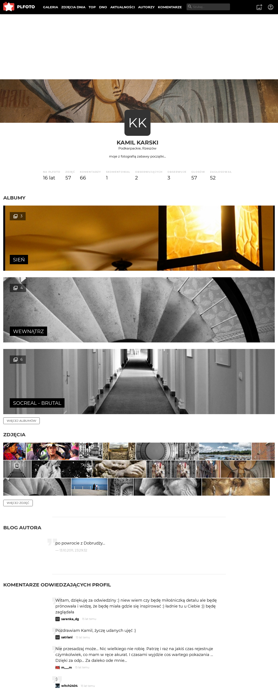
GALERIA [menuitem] (50, 7)
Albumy (14, 198)
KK (137, 123)
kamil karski (137, 142)
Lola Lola (68, 639)
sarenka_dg (70, 554)
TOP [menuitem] (92, 7)
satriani (67, 572)
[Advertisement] (139, 46)
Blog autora (22, 463)
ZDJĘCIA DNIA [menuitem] (73, 7)
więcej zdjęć (18, 438)
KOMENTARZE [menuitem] (170, 7)
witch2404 (69, 621)
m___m (66, 602)
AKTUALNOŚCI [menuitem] (122, 7)
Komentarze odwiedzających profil (57, 520)
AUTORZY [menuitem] (146, 7)
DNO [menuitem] (103, 7)
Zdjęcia (14, 291)
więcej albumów (21, 277)
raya (64, 669)
